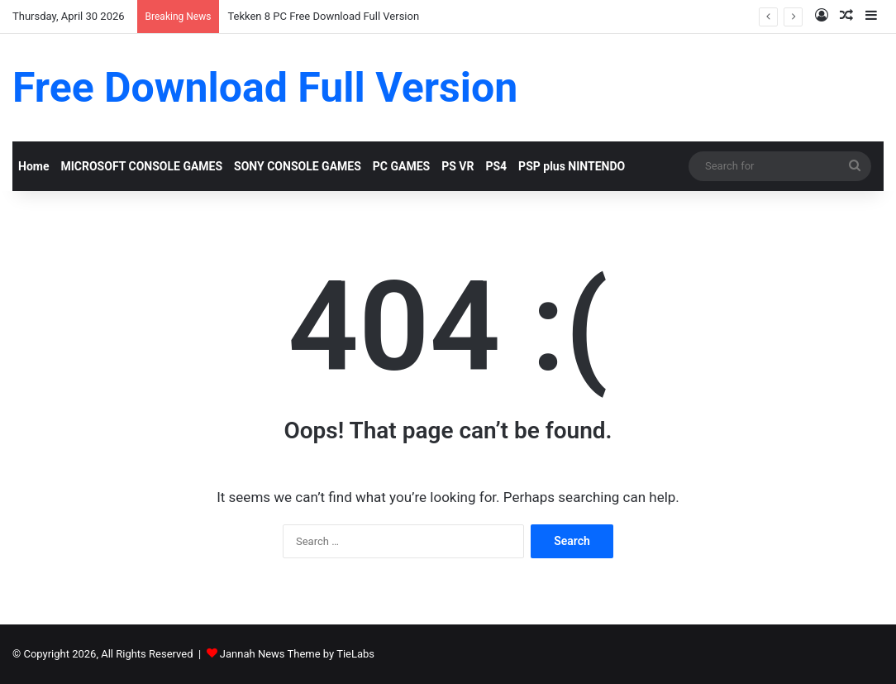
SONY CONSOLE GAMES (297, 166)
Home (33, 166)
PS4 (496, 166)
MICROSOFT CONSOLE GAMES (141, 166)
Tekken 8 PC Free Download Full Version (323, 16)
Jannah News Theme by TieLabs (297, 654)
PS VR (457, 166)
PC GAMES (401, 166)
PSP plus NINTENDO (571, 166)
